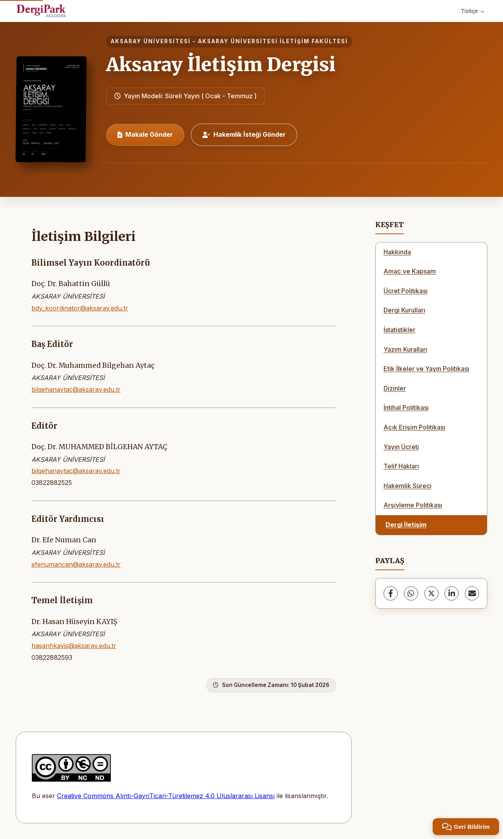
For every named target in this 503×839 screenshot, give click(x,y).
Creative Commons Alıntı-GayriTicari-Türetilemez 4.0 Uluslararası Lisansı (166, 796)
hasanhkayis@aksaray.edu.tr (73, 646)
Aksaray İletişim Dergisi (221, 64)
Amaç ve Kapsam (410, 271)
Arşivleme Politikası (413, 505)
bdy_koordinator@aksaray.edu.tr (79, 308)
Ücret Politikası (406, 291)
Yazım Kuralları (405, 349)
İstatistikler (399, 330)
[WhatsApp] (411, 593)
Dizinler (395, 388)
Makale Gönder (145, 134)
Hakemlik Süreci (407, 486)
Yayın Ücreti (401, 447)
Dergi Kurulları (404, 310)
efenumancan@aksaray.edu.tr (76, 564)
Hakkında (397, 252)
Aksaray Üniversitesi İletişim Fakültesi (273, 41)
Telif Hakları (401, 466)
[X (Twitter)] (431, 593)
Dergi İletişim (406, 525)
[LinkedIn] (451, 593)
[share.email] (472, 593)
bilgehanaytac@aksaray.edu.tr (76, 389)
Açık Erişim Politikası (414, 427)
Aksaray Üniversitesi (151, 41)
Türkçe (472, 11)
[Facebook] (391, 593)
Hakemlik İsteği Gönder (244, 134)
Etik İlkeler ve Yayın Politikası (426, 369)
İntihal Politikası (406, 407)
